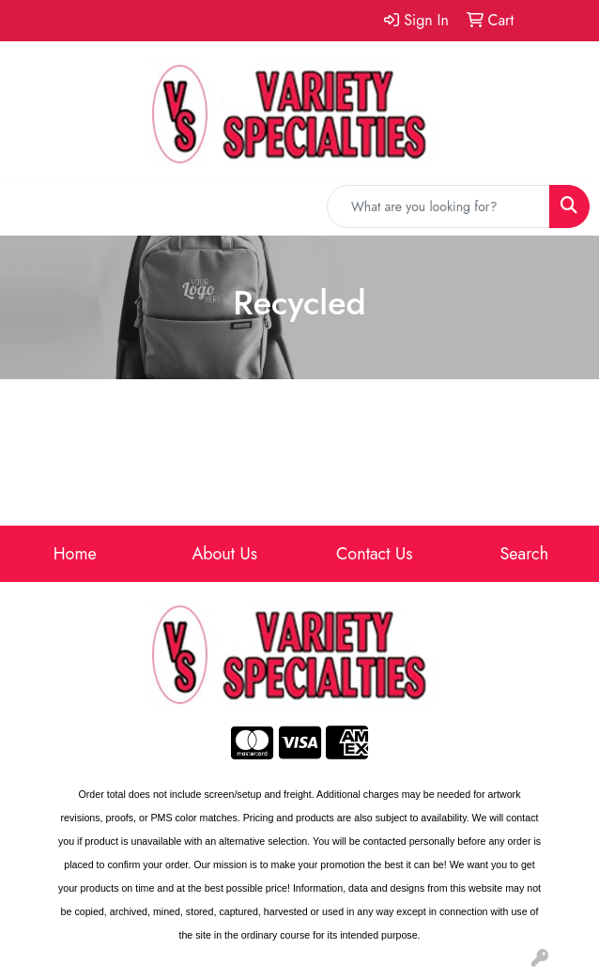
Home (75, 554)
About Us (224, 554)
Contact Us (374, 554)
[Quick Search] (438, 206)
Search (523, 554)
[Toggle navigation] (29, 207)
